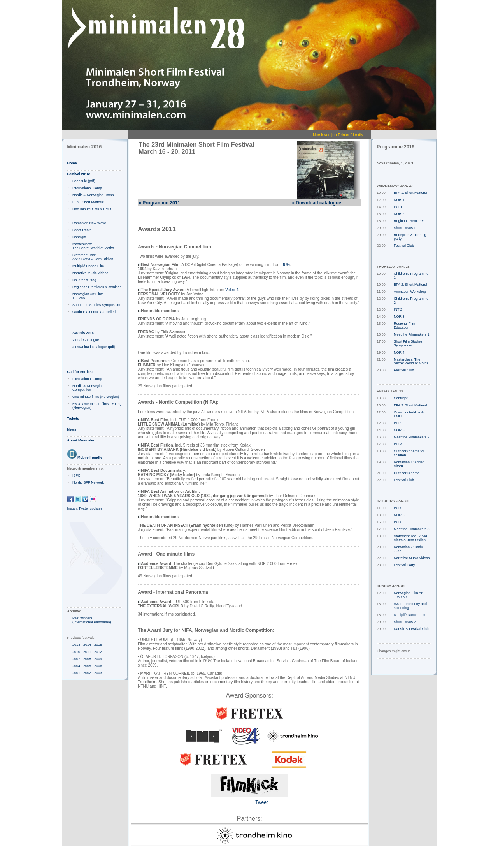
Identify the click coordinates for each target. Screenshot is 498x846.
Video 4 (231, 290)
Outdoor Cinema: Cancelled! (94, 312)
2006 (98, 666)
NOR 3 (399, 316)
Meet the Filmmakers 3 (412, 529)
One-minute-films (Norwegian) (95, 397)
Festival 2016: (78, 174)
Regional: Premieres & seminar (96, 287)
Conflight (79, 237)
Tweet (261, 802)
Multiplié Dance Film (88, 266)
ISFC (76, 475)
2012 (98, 652)
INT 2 (398, 309)
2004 (76, 666)
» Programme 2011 (159, 203)
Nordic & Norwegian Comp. (93, 195)
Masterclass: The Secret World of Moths (93, 246)
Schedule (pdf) (83, 181)
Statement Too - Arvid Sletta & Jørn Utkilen (410, 538)
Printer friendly (350, 135)
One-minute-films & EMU (91, 209)
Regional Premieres (409, 221)
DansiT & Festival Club (411, 629)
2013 (76, 645)
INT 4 (398, 444)
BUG (285, 264)
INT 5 (398, 508)
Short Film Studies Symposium (96, 305)
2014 (87, 645)
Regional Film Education (404, 325)
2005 (87, 666)
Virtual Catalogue (85, 340)
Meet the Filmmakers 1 (412, 334)
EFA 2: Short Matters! (410, 285)
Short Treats (81, 230)
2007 (76, 659)
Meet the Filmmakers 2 (412, 437)
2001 (76, 673)
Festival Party (404, 565)
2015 (98, 645)
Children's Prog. (84, 280)
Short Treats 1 (405, 228)
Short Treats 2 (405, 622)
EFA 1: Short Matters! (410, 193)
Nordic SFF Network (88, 482)
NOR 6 (399, 515)
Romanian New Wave (89, 223)
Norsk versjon (325, 135)
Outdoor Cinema (406, 473)
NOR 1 (399, 200)
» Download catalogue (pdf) (93, 347)
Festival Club (404, 246)
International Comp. (87, 188)
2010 (76, 652)
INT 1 (398, 207)
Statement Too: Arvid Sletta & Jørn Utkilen (92, 257)
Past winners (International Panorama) (91, 620)
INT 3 (398, 423)
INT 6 (398, 522)
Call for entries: (80, 372)
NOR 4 (399, 352)
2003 (98, 673)
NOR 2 (399, 214)
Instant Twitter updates (84, 508)
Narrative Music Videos (90, 273)
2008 (87, 659)
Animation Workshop (410, 292)
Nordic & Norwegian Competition (87, 388)
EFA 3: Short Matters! (410, 405)
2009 (98, 659)
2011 (87, 652)
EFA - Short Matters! (88, 202)
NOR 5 (399, 430)
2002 (87, 673)
